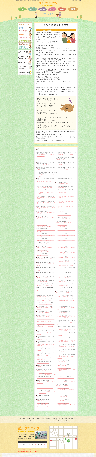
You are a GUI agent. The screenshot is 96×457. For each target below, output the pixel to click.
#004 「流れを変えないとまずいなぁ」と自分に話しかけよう (66, 201)
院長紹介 (24, 418)
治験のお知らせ (74, 418)
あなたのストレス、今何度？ (43, 406)
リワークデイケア (54, 418)
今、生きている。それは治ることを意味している (46, 269)
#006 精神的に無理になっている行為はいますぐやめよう (66, 196)
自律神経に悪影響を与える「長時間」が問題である (66, 404)
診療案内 (39, 418)
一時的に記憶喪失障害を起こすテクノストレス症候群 (66, 369)
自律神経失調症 (46, 420)
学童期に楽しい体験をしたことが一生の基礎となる (46, 212)
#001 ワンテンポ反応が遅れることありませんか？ (46, 207)
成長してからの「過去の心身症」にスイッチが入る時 (46, 235)
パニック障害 (28, 420)
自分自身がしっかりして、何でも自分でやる (46, 289)
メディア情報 (67, 418)
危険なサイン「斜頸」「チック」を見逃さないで (46, 217)
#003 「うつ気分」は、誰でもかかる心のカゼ (46, 202)
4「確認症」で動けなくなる (65, 158)
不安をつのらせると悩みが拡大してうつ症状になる (66, 269)
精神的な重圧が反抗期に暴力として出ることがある (46, 308)
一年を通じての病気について (69, 420)
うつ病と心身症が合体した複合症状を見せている (66, 300)
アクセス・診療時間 (45, 418)
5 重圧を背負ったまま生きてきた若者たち (67, 153)
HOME (20, 418)
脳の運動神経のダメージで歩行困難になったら (46, 259)
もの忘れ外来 (59, 420)
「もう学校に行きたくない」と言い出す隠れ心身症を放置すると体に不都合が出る (66, 252)
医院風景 (29, 418)
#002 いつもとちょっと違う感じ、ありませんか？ (66, 206)
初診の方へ (33, 418)
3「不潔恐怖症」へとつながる (67, 163)
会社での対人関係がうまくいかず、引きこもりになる (46, 230)
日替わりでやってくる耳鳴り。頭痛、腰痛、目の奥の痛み (47, 392)
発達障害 (53, 420)
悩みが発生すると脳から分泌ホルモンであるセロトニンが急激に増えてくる (66, 316)
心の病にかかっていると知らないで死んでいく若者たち (46, 382)
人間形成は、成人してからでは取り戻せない (66, 230)
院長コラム (61, 418)
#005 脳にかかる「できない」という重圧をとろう (46, 197)
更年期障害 (39, 420)
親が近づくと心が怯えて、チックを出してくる (66, 240)
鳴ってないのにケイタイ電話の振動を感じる (66, 389)
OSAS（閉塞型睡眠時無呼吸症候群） (45, 388)
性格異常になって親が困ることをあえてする (66, 235)
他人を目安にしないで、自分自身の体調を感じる (46, 264)
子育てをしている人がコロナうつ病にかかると (66, 308)
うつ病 (22, 420)
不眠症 (34, 420)
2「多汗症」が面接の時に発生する (46, 163)
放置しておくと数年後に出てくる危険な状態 (66, 247)
